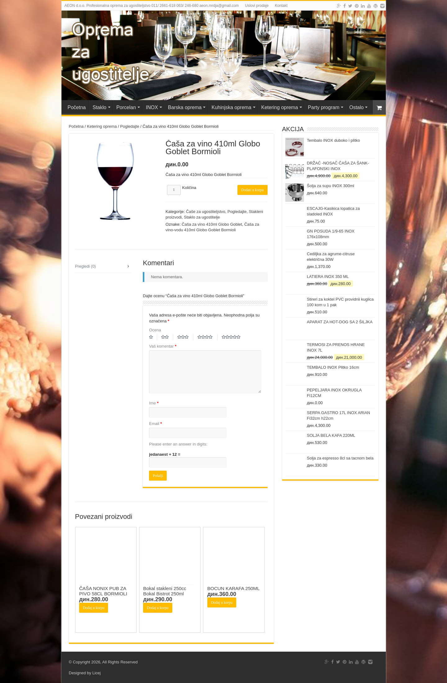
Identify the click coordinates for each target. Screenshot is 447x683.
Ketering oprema (279, 107)
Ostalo (356, 107)
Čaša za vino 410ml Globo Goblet (212, 224)
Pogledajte (129, 126)
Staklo (99, 107)
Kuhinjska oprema (231, 107)
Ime (153, 403)
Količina (189, 187)
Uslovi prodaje (257, 5)
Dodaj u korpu (93, 608)
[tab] (103, 266)
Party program (323, 107)
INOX (152, 107)
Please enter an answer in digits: (178, 444)
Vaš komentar (162, 346)
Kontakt (281, 5)
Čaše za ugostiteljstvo (205, 211)
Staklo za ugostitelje (202, 217)
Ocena (155, 330)
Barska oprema (185, 107)
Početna (77, 107)
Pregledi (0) (85, 266)
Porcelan (126, 107)
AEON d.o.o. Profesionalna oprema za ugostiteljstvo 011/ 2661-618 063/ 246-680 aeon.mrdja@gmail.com (152, 5)
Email (155, 423)
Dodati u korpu (252, 190)
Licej (96, 673)
